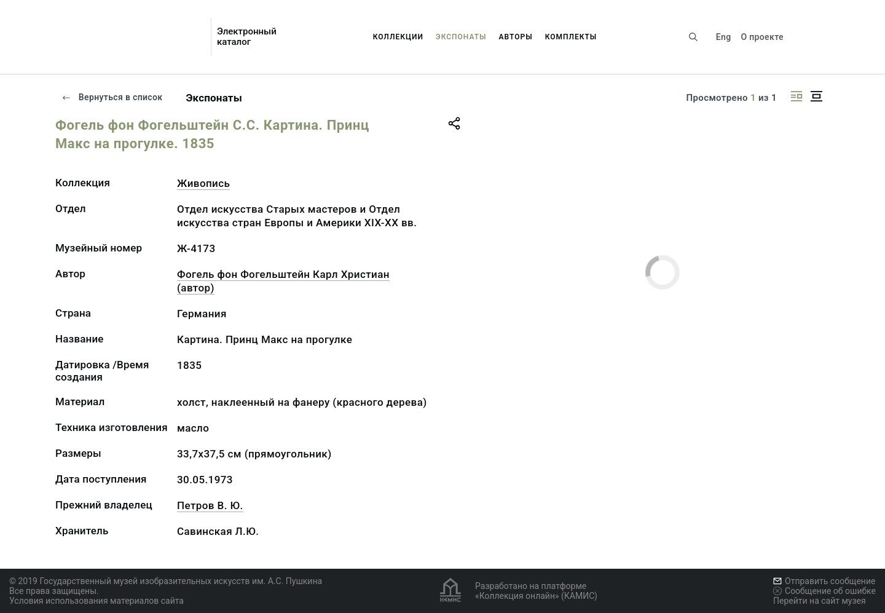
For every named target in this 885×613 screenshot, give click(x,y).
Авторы (516, 37)
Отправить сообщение (824, 581)
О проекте (762, 37)
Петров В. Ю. (210, 505)
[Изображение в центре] (816, 96)
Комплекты (571, 37)
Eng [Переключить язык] (723, 37)
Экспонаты (461, 37)
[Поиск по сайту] (693, 37)
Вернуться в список (111, 97)
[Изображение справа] (796, 96)
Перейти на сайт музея (819, 601)
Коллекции (398, 37)
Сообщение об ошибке (824, 591)
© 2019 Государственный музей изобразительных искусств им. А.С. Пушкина (165, 581)
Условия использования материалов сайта (96, 601)
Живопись (203, 183)
